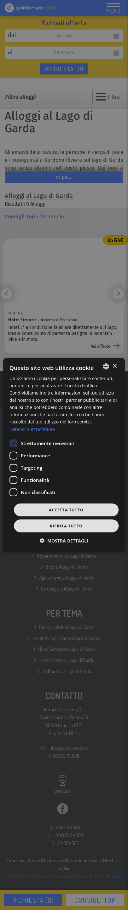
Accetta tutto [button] (66, 509)
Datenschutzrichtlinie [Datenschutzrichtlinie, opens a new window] (32, 429)
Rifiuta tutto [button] (66, 526)
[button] (64, 540)
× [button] (114, 366)
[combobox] (106, 366)
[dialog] (64, 455)
